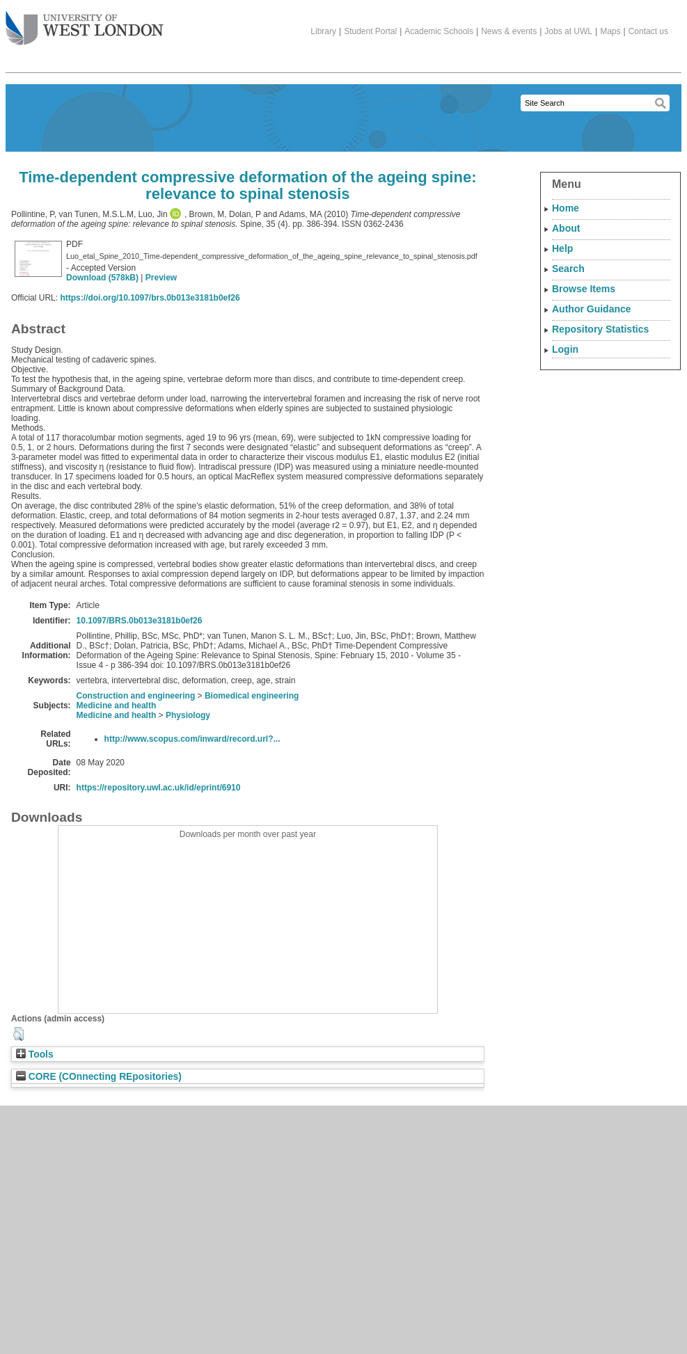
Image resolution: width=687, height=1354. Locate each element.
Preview (161, 277)
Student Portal (370, 31)
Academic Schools (438, 31)
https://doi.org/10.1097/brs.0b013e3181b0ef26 (149, 298)
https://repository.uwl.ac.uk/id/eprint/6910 (159, 788)
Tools (35, 1054)
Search (568, 268)
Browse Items (583, 288)
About (566, 228)
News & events (509, 31)
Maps (610, 31)
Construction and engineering (136, 696)
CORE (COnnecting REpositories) (99, 1077)
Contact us (648, 31)
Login (565, 349)
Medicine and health (117, 705)
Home (565, 208)
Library (323, 31)
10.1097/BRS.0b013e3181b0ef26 (140, 621)
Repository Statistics (600, 329)
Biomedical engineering (252, 696)
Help (562, 248)
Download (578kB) (102, 277)
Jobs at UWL (568, 31)
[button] (18, 1034)
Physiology (188, 715)
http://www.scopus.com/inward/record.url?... (192, 739)
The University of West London (84, 23)
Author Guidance (591, 308)
